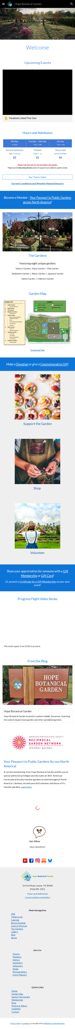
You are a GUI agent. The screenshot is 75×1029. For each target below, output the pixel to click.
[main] (37, 47)
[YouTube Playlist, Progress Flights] (37, 623)
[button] (3, 4)
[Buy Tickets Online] (37, 177)
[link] (37, 95)
